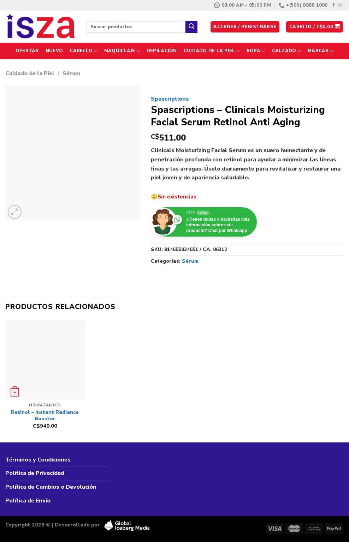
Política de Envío (28, 501)
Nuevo (54, 51)
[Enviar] (191, 27)
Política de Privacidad (34, 473)
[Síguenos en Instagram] (340, 5)
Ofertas (27, 51)
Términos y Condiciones (38, 460)
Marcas (320, 51)
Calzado (286, 51)
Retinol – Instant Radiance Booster (45, 415)
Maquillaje (122, 51)
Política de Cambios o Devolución (50, 487)
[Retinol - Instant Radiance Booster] (45, 359)
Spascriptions (170, 99)
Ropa (256, 51)
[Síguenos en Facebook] (333, 5)
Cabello (83, 51)
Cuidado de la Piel (212, 51)
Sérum (71, 73)
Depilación (162, 51)
